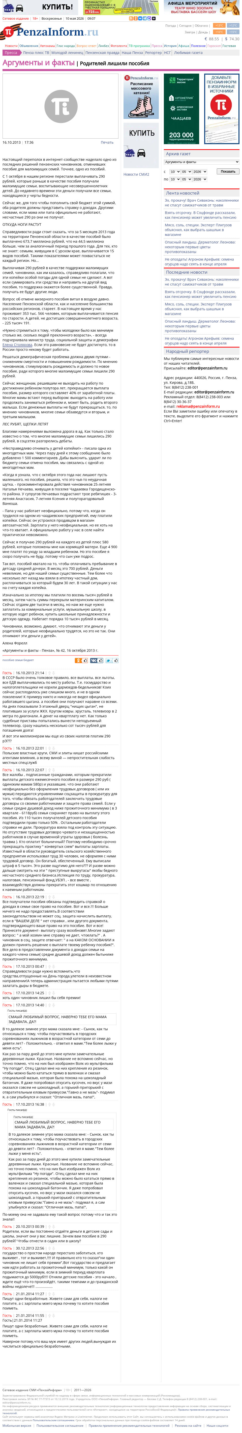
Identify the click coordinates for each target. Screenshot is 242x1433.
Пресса (157, 46)
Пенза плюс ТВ (36, 52)
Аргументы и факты (39, 62)
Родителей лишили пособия (114, 63)
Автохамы (47, 46)
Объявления (28, 46)
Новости (11, 46)
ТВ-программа (139, 46)
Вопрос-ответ (87, 46)
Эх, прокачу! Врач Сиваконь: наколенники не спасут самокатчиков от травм (202, 202)
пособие (8, 660)
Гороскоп (214, 46)
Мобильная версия (17, 1425)
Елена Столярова (17, 344)
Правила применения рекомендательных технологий (129, 1425)
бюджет (28, 660)
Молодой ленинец (67, 52)
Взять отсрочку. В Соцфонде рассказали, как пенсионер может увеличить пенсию (200, 215)
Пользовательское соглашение (60, 1425)
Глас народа (66, 46)
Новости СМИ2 (136, 174)
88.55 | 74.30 (222, 38)
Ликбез (103, 46)
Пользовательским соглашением (53, 1420)
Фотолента (119, 46)
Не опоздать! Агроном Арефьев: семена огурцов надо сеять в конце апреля (199, 261)
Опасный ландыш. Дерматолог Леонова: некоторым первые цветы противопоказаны (200, 247)
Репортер (153, 52)
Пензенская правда (102, 52)
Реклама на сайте (188, 1425)
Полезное (198, 46)
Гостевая (229, 46)
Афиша (183, 46)
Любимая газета (188, 52)
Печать (107, 142)
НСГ (167, 52)
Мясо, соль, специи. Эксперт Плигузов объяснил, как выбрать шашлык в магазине (198, 230)
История (170, 46)
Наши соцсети (217, 1425)
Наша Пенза (132, 52)
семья (19, 660)
